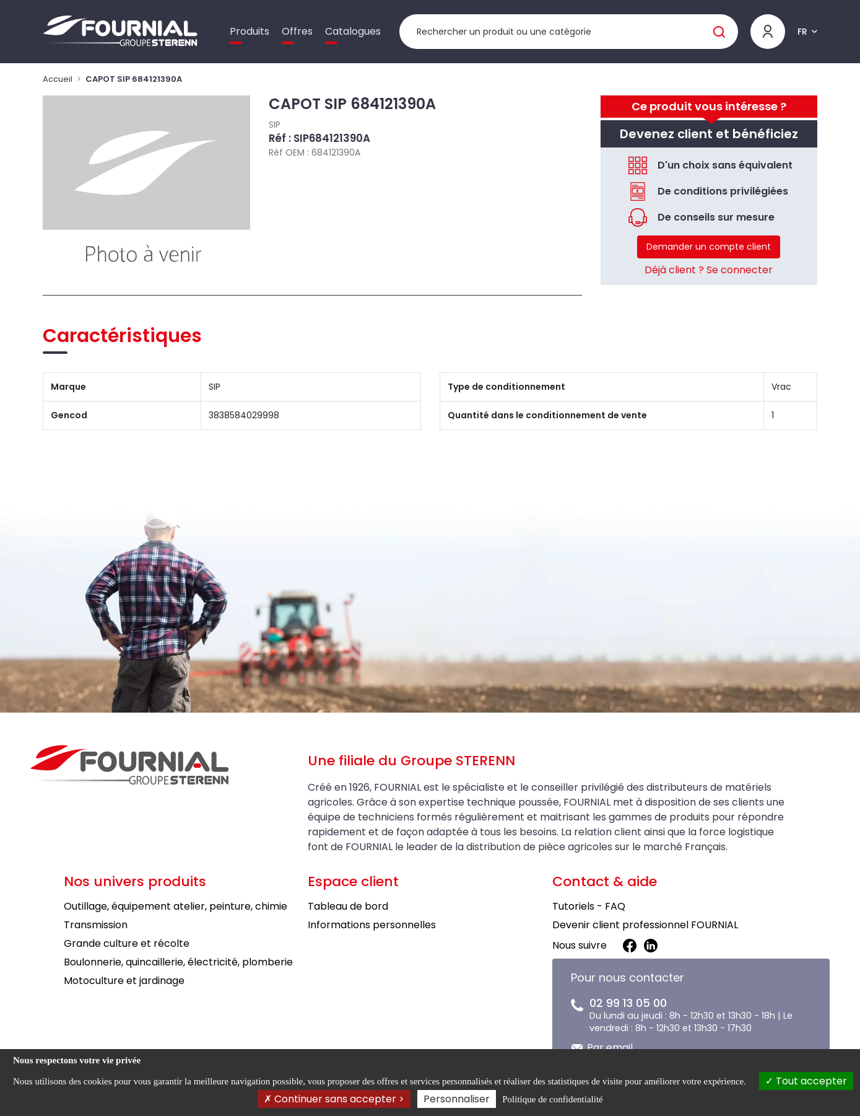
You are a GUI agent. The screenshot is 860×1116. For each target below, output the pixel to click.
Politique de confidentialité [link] (552, 1099)
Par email (610, 1047)
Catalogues (353, 31)
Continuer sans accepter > (334, 1099)
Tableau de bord (348, 906)
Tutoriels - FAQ (588, 906)
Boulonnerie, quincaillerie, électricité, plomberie (178, 962)
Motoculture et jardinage (124, 980)
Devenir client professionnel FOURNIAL (645, 925)
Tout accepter (806, 1081)
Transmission (96, 925)
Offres (297, 31)
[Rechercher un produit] (568, 31)
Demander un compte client (708, 246)
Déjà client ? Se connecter (709, 270)
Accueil (57, 79)
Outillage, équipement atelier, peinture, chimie (175, 906)
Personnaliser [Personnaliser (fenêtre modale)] (456, 1099)
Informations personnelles (372, 925)
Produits (249, 31)
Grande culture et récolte (126, 943)
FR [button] (802, 31)
